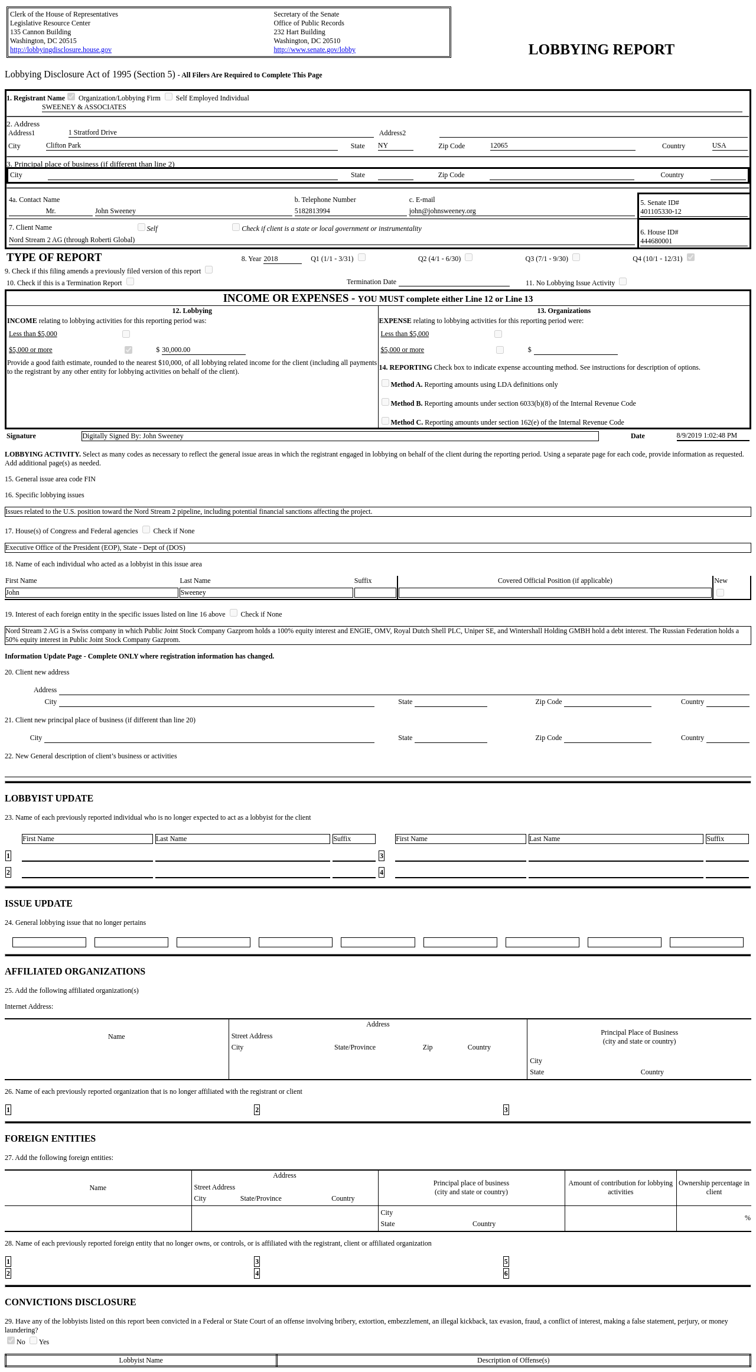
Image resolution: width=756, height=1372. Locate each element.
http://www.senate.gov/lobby (314, 49)
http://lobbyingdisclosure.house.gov (61, 49)
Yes (39, 1342)
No (17, 1342)
